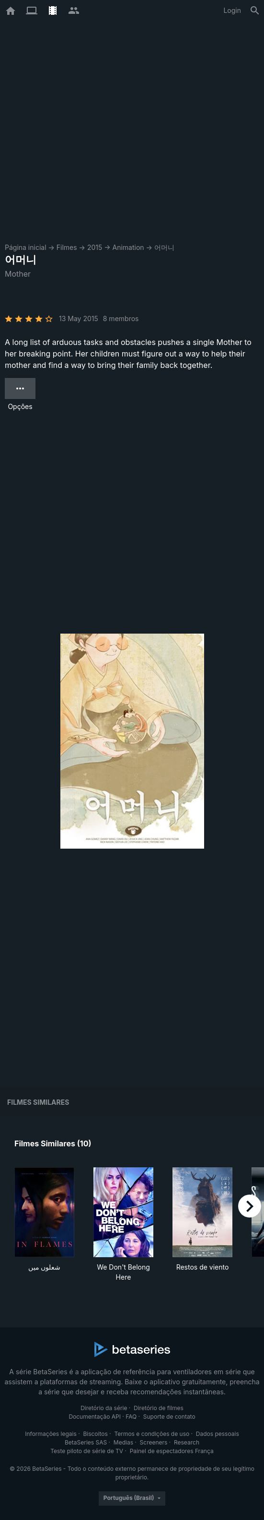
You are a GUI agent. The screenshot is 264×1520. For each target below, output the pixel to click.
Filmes (67, 247)
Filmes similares (38, 1102)
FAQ (131, 1416)
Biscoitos (95, 1433)
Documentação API (95, 1416)
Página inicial (25, 247)
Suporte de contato (169, 1416)
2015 (94, 247)
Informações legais (51, 1433)
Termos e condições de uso (151, 1433)
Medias (123, 1442)
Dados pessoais (217, 1433)
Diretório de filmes (159, 1408)
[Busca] (255, 10)
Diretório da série (103, 1408)
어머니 (164, 247)
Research (186, 1442)
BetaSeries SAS (86, 1442)
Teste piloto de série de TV (86, 1451)
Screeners (154, 1442)
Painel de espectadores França (172, 1451)
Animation (128, 247)
